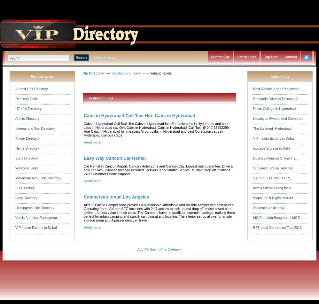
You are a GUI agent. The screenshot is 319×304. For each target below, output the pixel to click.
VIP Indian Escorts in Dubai (36, 228)
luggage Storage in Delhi (272, 148)
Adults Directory (27, 119)
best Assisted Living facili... (273, 188)
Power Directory (27, 138)
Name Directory (27, 148)
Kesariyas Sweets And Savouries (278, 119)
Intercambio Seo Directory (35, 128)
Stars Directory (26, 158)
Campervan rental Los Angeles (116, 196)
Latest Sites (247, 57)
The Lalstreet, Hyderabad (272, 128)
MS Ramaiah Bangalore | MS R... (278, 218)
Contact (290, 57)
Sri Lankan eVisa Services (273, 168)
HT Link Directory (28, 109)
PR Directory (25, 188)
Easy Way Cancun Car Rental (115, 158)
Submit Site (220, 57)
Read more (92, 142)
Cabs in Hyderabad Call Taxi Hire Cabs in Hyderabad (139, 115)
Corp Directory (26, 198)
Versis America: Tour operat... (37, 218)
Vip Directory (93, 73)
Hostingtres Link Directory (34, 208)
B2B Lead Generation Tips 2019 (277, 228)
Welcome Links (26, 168)
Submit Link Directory (31, 89)
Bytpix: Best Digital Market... (274, 198)
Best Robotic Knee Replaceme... (277, 89)
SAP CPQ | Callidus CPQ (272, 178)
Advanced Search (106, 57)
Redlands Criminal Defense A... (276, 99)
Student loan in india (268, 208)
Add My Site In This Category (159, 249)
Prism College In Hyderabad (274, 109)
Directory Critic (26, 99)
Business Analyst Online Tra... (276, 158)
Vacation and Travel (126, 73)
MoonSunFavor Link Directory (37, 178)
